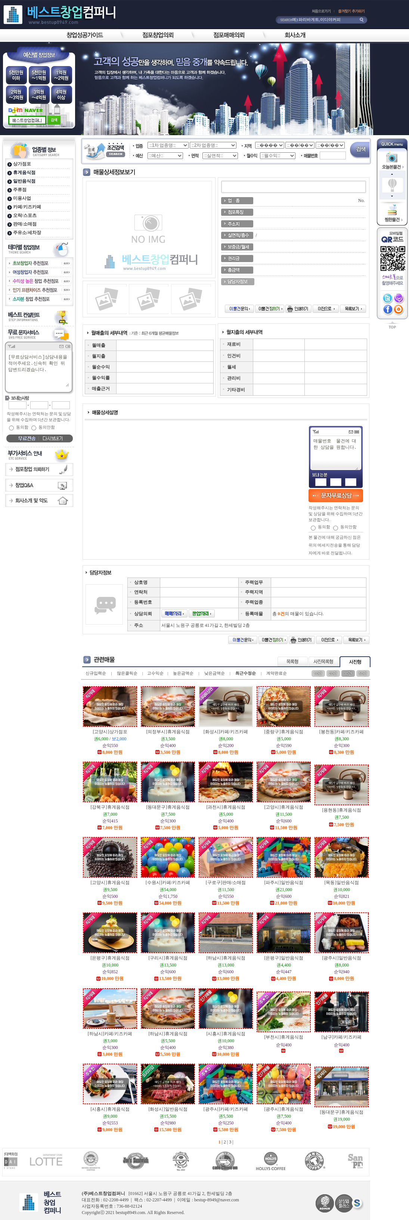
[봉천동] (341, 731)
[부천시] (283, 1037)
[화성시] (226, 731)
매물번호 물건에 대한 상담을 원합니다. (335, 454)
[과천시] (226, 807)
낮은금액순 (214, 673)
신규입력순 (96, 673)
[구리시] (168, 958)
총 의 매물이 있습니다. (298, 613)
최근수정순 (245, 673)
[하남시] (226, 958)
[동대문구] (168, 807)
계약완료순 (276, 673)
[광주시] (341, 958)
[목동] (342, 882)
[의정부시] (168, 731)
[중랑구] (283, 731)
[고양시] (110, 731)
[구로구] (226, 882)
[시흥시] (226, 1033)
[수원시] (168, 882)
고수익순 (155, 673)
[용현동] (341, 810)
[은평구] (110, 958)
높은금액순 (183, 673)
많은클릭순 (127, 673)
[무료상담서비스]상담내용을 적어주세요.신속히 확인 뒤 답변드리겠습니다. (38, 370)
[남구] (342, 1037)
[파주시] (283, 882)
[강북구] (110, 807)
